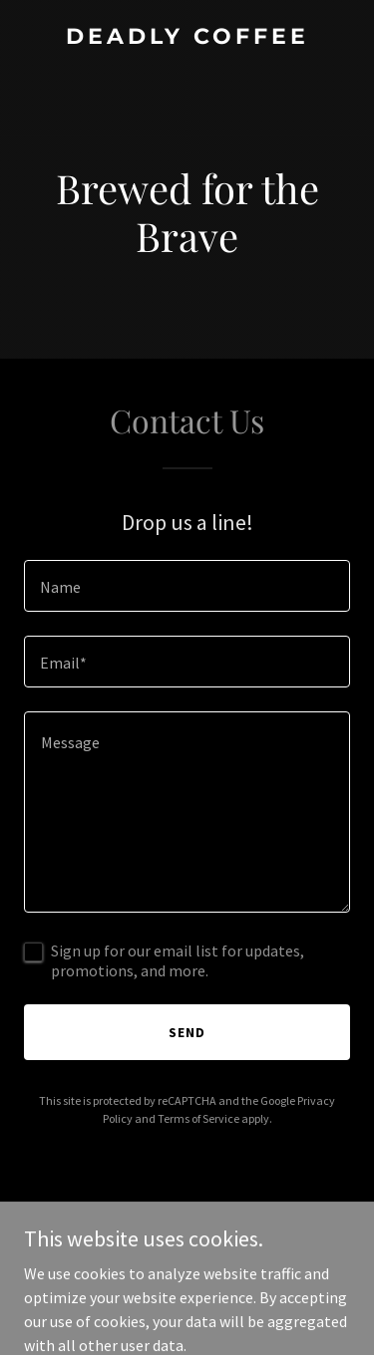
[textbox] (187, 586)
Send (187, 1032)
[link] (187, 38)
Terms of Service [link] (198, 1118)
